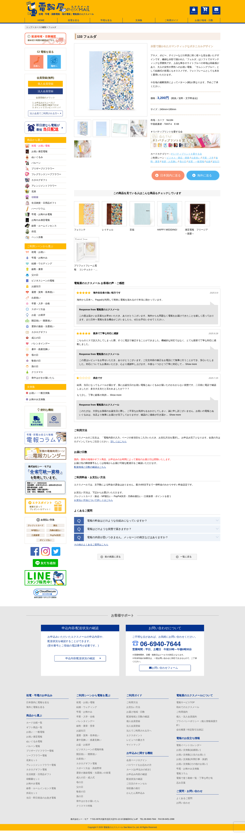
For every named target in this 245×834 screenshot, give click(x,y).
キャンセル (54, 419)
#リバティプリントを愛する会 (186, 154)
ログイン (193, 10)
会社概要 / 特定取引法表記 (189, 730)
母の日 (182, 161)
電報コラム (182, 775)
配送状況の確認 (134, 781)
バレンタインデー (85, 722)
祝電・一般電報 (196, 161)
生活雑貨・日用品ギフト (38, 776)
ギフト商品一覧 (34, 728)
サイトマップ (133, 746)
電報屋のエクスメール (113, 831)
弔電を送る (106, 20)
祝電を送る (73, 20)
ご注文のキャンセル (136, 786)
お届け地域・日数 (204, 20)
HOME (41, 20)
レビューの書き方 (135, 741)
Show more (191, 325)
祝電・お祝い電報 (85, 702)
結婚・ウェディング (86, 707)
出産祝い (195, 157)
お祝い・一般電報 (35, 732)
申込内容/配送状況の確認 (80, 659)
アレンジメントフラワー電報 (41, 766)
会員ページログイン (136, 761)
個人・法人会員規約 (186, 717)
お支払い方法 (133, 707)
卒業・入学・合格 (85, 717)
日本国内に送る (168, 175)
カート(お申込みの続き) (138, 771)
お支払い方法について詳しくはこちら (93, 461)
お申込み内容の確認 (136, 776)
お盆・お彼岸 (83, 746)
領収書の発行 (133, 790)
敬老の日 (80, 794)
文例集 (138, 20)
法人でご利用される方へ (139, 731)
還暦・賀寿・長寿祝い (87, 736)
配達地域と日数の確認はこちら (90, 428)
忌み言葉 (180, 785)
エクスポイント (134, 736)
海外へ (54, 62)
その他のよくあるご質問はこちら (91, 505)
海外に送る (202, 175)
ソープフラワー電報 (36, 757)
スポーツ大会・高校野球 (88, 770)
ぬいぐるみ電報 (34, 742)
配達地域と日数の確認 (137, 717)
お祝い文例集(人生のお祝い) (190, 756)
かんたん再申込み (135, 795)
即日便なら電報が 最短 (45, 128)
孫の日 (79, 799)
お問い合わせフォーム (165, 667)
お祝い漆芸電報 (34, 737)
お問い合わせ (183, 805)
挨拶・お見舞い (169, 161)
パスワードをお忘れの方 (139, 766)
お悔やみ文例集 (35, 399)
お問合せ (216, 10)
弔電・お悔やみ (84, 712)
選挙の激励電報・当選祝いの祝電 (93, 775)
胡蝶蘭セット (33, 781)
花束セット (32, 761)
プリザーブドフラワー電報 (40, 752)
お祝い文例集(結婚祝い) (188, 751)
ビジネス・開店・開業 (178, 157)
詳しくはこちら (119, 402)
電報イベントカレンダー (188, 746)
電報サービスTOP (185, 702)
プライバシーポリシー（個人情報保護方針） (196, 724)
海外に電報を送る (35, 707)
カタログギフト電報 (36, 771)
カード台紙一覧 (34, 723)
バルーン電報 (33, 747)
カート (205, 10)
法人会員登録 (45, 91)
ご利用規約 (182, 712)
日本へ (37, 62)
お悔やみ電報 (33, 786)
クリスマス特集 (84, 809)
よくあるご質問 (184, 800)
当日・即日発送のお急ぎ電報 (41, 800)
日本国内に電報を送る (37, 702)
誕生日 (216, 161)
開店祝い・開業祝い (86, 755)
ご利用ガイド (171, 20)
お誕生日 (80, 731)
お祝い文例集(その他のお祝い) (191, 765)
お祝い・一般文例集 (38, 393)
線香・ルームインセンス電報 (41, 790)
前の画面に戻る (110, 517)
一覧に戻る (184, 517)
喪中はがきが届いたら (87, 804)
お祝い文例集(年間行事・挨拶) (191, 760)
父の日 (79, 789)
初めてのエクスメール (187, 707)
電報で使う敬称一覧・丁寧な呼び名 (194, 780)
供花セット (32, 795)
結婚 (208, 161)
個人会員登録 (45, 83)
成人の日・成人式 (85, 780)
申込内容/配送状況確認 (36, 421)
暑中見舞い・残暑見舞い (88, 741)
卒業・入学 (208, 157)
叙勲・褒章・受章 (85, 726)
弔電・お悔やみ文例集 (187, 770)
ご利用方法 (132, 702)
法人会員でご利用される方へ (45, 113)
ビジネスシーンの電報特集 (90, 751)
